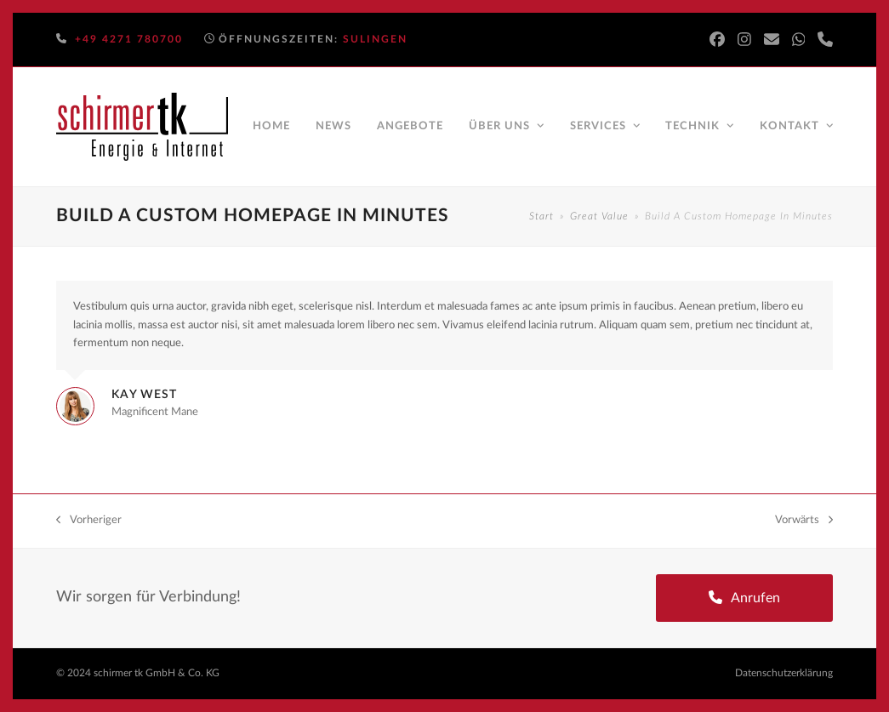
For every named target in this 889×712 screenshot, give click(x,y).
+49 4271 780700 (129, 39)
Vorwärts (804, 522)
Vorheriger (89, 522)
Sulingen (375, 39)
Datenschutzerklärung (784, 673)
